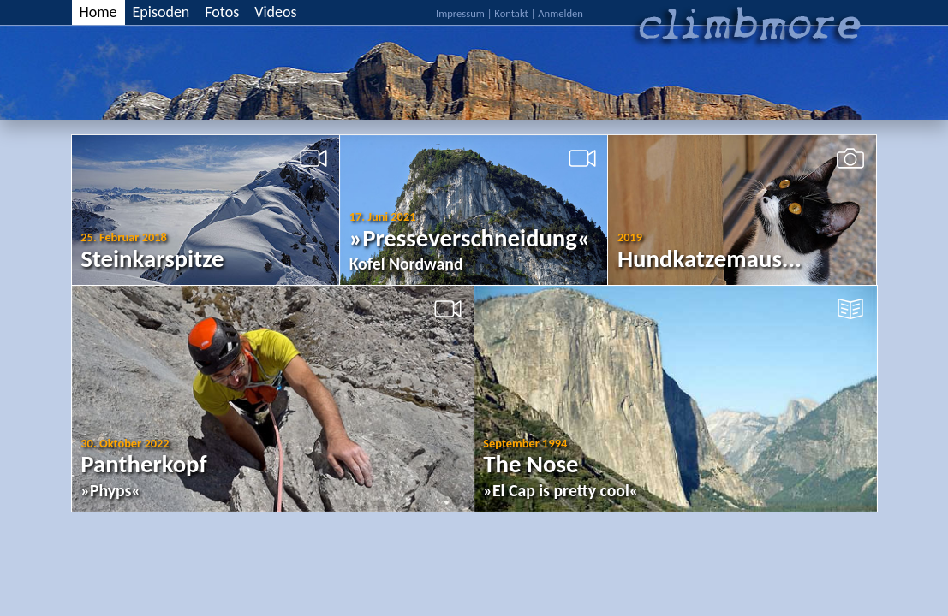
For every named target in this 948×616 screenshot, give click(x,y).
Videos (275, 12)
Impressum (460, 13)
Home (98, 12)
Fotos (222, 12)
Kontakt (511, 13)
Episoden (161, 12)
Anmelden (560, 13)
